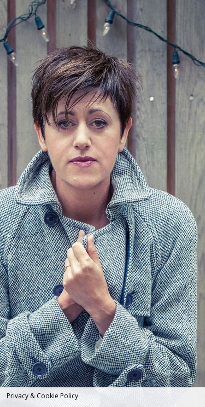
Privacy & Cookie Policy (42, 395)
